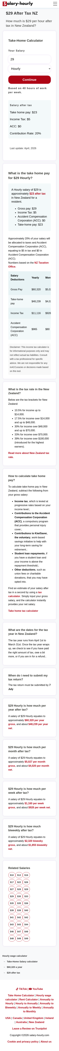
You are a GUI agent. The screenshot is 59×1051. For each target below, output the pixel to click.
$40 (26, 910)
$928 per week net (39, 807)
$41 (12, 917)
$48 (26, 931)
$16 (26, 875)
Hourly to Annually (26, 1003)
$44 (26, 924)
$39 (12, 910)
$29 (12, 896)
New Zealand (36, 1022)
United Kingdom (33, 1018)
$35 (12, 903)
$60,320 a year (14, 967)
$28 (19, 889)
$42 (19, 917)
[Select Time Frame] (29, 68)
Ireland (49, 1018)
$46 (12, 931)
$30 (19, 896)
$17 (12, 882)
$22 (19, 882)
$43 (12, 924)
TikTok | (22, 989)
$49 (19, 938)
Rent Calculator (28, 999)
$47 (19, 931)
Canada (17, 1018)
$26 (26, 882)
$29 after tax (13, 972)
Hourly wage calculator (14, 956)
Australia (21, 1022)
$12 (19, 875)
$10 (12, 875)
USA (8, 1018)
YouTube (36, 989)
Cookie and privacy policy (23, 1041)
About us (46, 1041)
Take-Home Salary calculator (22, 961)
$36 (26, 903)
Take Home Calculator (21, 995)
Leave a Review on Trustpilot (29, 1028)
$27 (12, 889)
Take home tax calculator (23, 611)
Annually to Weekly (29, 1007)
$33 (26, 896)
